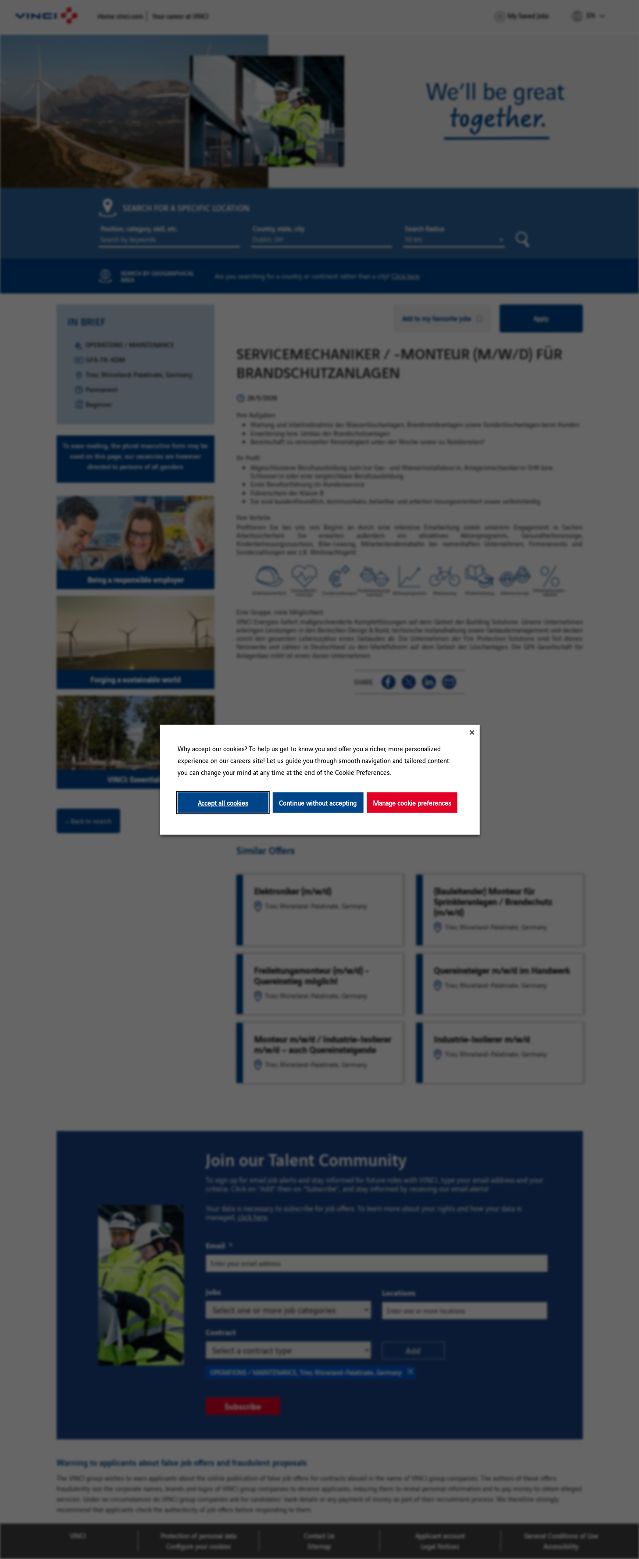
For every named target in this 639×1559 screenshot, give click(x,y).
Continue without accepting (318, 802)
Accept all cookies (222, 802)
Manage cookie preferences (412, 802)
